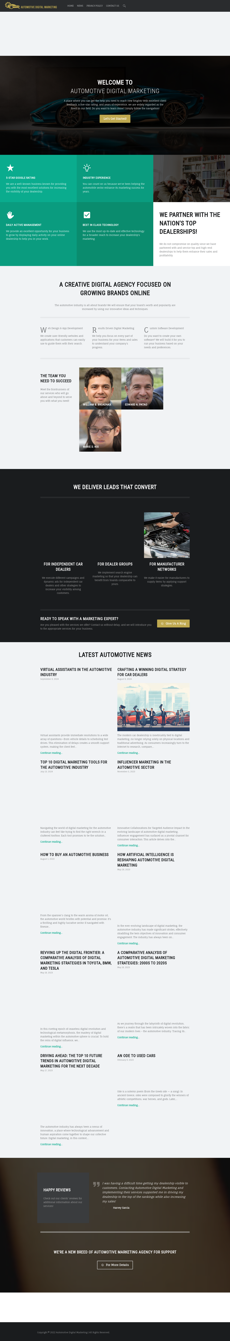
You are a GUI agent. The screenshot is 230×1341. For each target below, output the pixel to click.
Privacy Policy (95, 6)
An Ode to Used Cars (136, 1001)
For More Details (115, 1263)
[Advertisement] (115, 34)
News (80, 6)
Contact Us (112, 6)
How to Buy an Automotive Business (74, 800)
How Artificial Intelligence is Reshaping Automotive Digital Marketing (145, 805)
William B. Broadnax (97, 399)
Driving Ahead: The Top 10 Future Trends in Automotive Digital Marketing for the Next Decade (71, 1006)
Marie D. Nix (164, 399)
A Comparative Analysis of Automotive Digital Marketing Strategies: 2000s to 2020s (146, 903)
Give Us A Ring (173, 568)
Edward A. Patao (131, 399)
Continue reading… (51, 697)
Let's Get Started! (115, 118)
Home (70, 6)
